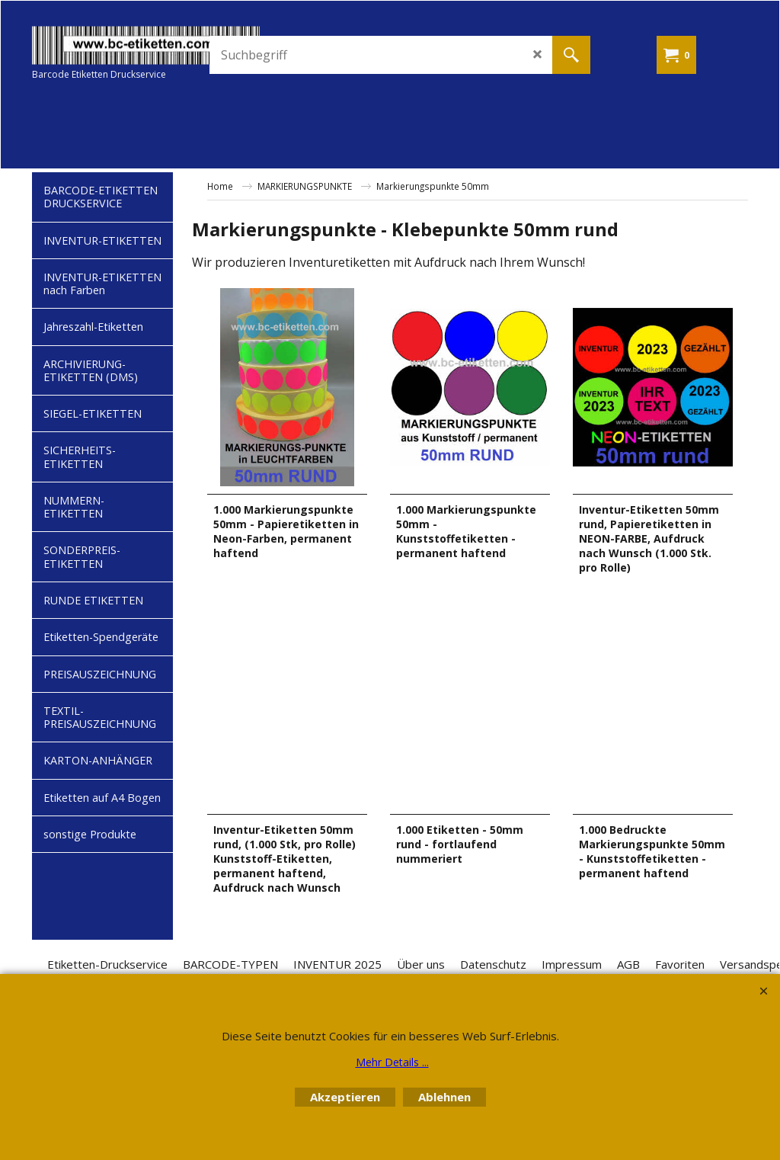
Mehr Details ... (392, 1062)
